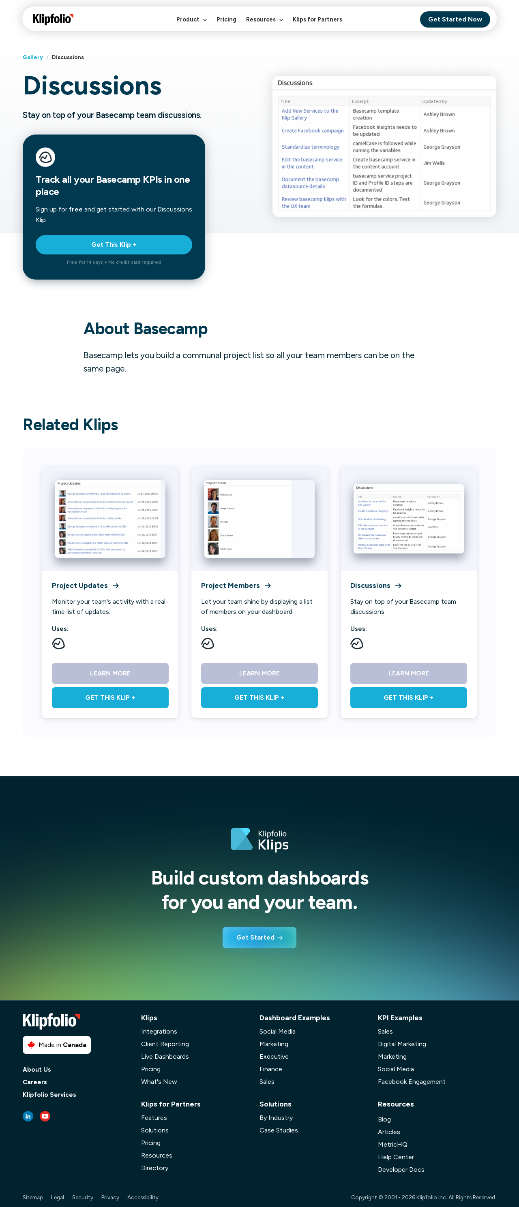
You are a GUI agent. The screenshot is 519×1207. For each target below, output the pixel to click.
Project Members (235, 585)
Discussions (375, 585)
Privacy (110, 1197)
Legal (57, 1197)
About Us (37, 1070)
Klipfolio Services (49, 1095)
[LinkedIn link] (28, 1116)
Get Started (255, 937)
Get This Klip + (114, 244)
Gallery (33, 57)
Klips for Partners (317, 19)
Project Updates (85, 585)
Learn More (110, 673)
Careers (35, 1082)
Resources (264, 24)
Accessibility (143, 1197)
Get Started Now (455, 19)
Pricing (226, 19)
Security (82, 1197)
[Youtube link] (45, 1116)
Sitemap (33, 1197)
